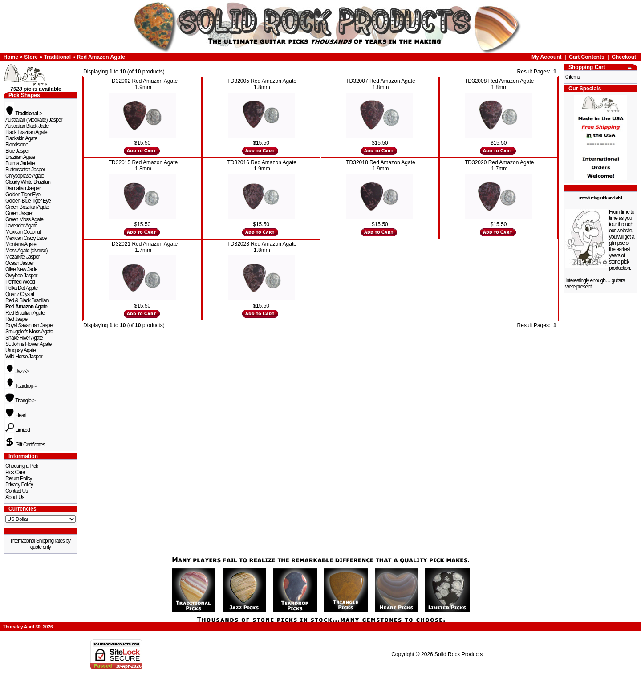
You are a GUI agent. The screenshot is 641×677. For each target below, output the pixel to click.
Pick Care (15, 472)
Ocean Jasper (19, 263)
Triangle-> (20, 400)
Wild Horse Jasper (23, 356)
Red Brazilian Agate (25, 313)
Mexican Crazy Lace (26, 238)
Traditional (57, 57)
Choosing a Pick (21, 466)
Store (31, 57)
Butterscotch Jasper (25, 169)
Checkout (624, 57)
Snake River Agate (24, 338)
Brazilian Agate (20, 157)
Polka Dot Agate (21, 288)
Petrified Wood (20, 282)
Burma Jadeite (20, 163)
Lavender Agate (21, 226)
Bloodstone (16, 145)
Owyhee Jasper (21, 275)
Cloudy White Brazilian (27, 182)
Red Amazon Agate (101, 57)
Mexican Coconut (23, 232)
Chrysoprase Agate (24, 176)
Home (11, 57)
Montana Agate (20, 244)
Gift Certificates (25, 445)
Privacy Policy (19, 485)
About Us (14, 497)
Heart (15, 415)
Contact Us (16, 491)
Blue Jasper (17, 151)
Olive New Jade (21, 269)
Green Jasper (19, 213)
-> (23, 113)
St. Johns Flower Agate (28, 344)
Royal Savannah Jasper (29, 325)
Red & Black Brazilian (26, 300)
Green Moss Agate (24, 219)
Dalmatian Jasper (23, 188)
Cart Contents (586, 57)
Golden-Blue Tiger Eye (28, 201)
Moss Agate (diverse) (26, 250)
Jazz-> (17, 371)
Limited (17, 430)
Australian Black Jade (27, 126)
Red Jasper (16, 319)
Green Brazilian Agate (27, 207)
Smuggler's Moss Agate (29, 331)
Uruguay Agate (20, 350)
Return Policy (18, 478)
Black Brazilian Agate (26, 132)
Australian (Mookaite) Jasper (33, 120)
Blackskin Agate (21, 138)
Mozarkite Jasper (22, 257)
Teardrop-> (21, 386)
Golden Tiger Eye (22, 194)
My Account (546, 57)
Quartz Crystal (19, 294)
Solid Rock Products (458, 654)
